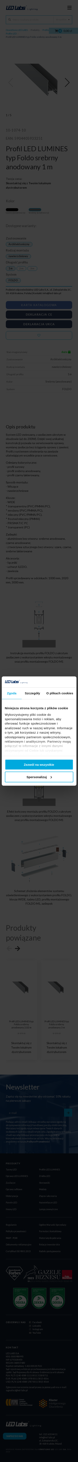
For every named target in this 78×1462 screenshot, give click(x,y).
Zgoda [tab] (11, 693)
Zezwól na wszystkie (39, 764)
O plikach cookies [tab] (59, 693)
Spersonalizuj (39, 777)
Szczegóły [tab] (32, 693)
